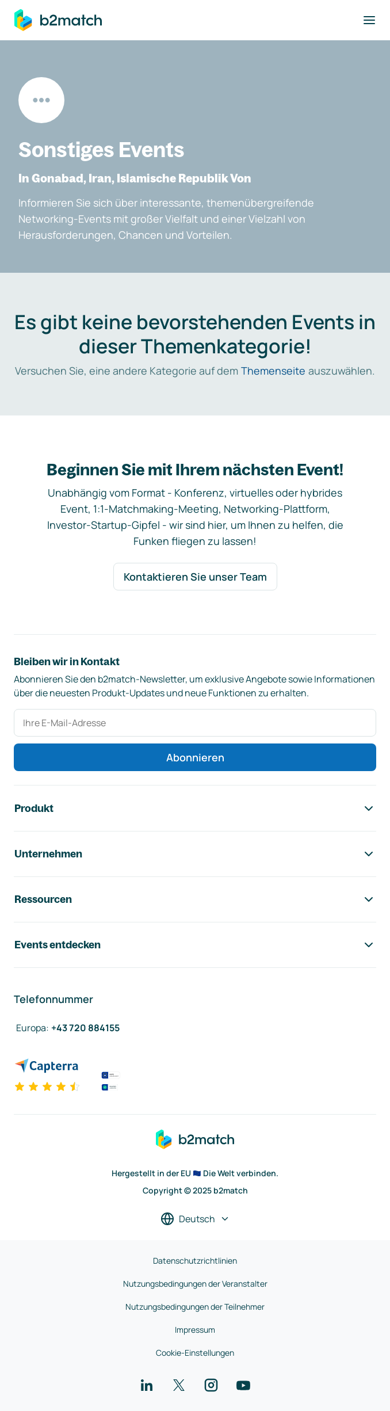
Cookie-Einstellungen (195, 1352)
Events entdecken (195, 945)
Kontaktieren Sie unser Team (195, 577)
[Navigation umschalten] (369, 20)
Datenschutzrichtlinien (195, 1260)
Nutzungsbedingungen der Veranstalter (195, 1283)
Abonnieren (195, 757)
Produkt (195, 808)
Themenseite (273, 370)
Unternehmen (195, 854)
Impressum (195, 1329)
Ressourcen (195, 899)
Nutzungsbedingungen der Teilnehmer (195, 1306)
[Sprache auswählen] (195, 1218)
